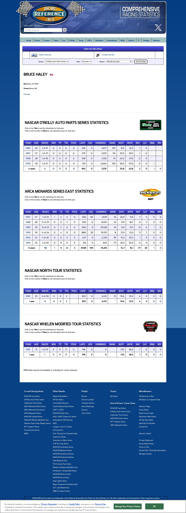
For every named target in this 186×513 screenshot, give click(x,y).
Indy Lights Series (60, 481)
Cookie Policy (74, 504)
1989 (28, 227)
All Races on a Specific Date (149, 400)
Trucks (81, 40)
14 (43, 232)
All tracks (113, 396)
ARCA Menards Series (32, 413)
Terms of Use (144, 447)
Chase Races (144, 410)
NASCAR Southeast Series (63, 447)
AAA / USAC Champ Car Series (64, 417)
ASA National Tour (60, 461)
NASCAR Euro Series (61, 477)
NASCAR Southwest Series (63, 454)
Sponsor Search (145, 433)
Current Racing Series (33, 391)
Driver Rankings (88, 406)
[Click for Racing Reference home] (93, 17)
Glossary (27, 94)
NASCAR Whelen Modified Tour (36, 420)
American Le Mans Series (62, 440)
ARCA (89, 40)
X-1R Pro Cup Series (60, 444)
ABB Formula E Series (61, 491)
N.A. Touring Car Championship (65, 433)
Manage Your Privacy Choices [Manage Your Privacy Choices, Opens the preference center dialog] (127, 506)
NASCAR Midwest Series (62, 450)
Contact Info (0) (104, 55)
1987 (28, 153)
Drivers (37, 40)
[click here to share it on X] (159, 27)
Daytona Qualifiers (60, 396)
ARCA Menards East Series (34, 410)
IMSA (122, 40)
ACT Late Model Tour (61, 488)
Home (28, 40)
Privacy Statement (146, 440)
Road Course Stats (146, 413)
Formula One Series (31, 430)
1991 (28, 349)
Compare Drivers (88, 403)
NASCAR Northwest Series (63, 457)
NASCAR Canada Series (33, 417)
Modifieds (99, 40)
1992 (28, 237)
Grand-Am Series (59, 437)
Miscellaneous (145, 391)
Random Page (144, 406)
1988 (28, 158)
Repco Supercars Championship (65, 484)
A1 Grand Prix (58, 430)
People (84, 391)
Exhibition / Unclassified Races (65, 471)
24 (67, 248)
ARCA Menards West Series (35, 406)
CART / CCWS (58, 410)
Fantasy (146, 40)
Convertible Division (60, 403)
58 (45, 248)
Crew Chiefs (86, 413)
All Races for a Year (146, 396)
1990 (28, 163)
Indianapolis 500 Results (63, 420)
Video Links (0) (41, 55)
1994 (28, 243)
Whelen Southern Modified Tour (65, 467)
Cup (63, 40)
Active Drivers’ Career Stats (122, 403)
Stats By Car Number (147, 423)
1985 (28, 296)
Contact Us (143, 427)
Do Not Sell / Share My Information (152, 450)
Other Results (59, 391)
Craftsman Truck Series (33, 403)
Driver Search (33, 25)
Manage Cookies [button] (145, 454)
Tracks (55, 40)
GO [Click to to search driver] (64, 30)
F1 (138, 40)
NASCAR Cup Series (32, 396)
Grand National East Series (63, 406)
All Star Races (58, 400)
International (112, 40)
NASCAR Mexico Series (62, 474)
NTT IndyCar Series (31, 427)
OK (154, 506)
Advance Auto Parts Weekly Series (37, 423)
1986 (28, 148)
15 (43, 222)
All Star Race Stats (146, 420)
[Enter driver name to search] (43, 30)
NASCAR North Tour (61, 413)
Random (156, 40)
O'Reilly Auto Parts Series (34, 400)
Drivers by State (88, 400)
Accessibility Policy (146, 444)
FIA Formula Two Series (62, 464)
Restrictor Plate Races (147, 417)
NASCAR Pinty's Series (119, 418)
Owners (47, 40)
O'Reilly (72, 40)
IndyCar (131, 40)
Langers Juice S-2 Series (62, 427)
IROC (55, 423)
